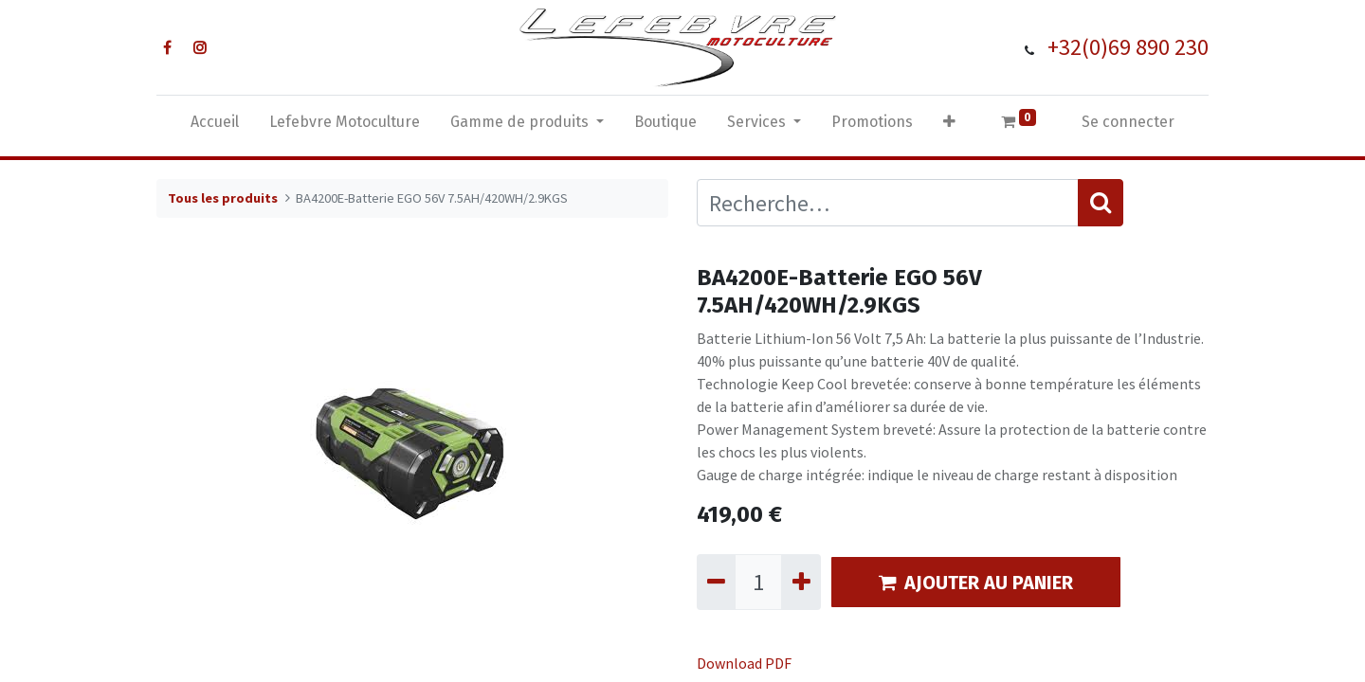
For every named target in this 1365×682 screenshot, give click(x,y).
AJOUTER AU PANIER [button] (976, 582)
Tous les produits (223, 197)
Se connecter (1128, 122)
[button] (949, 126)
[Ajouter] (800, 581)
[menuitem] (215, 126)
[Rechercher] (1100, 202)
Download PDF (744, 663)
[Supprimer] (716, 581)
